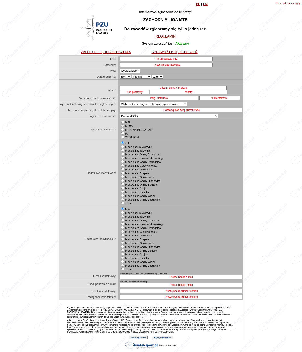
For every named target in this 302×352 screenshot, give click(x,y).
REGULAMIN (166, 36)
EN (205, 4)
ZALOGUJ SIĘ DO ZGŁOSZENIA (106, 52)
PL (198, 4)
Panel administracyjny (288, 3)
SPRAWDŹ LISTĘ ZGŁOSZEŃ (175, 52)
